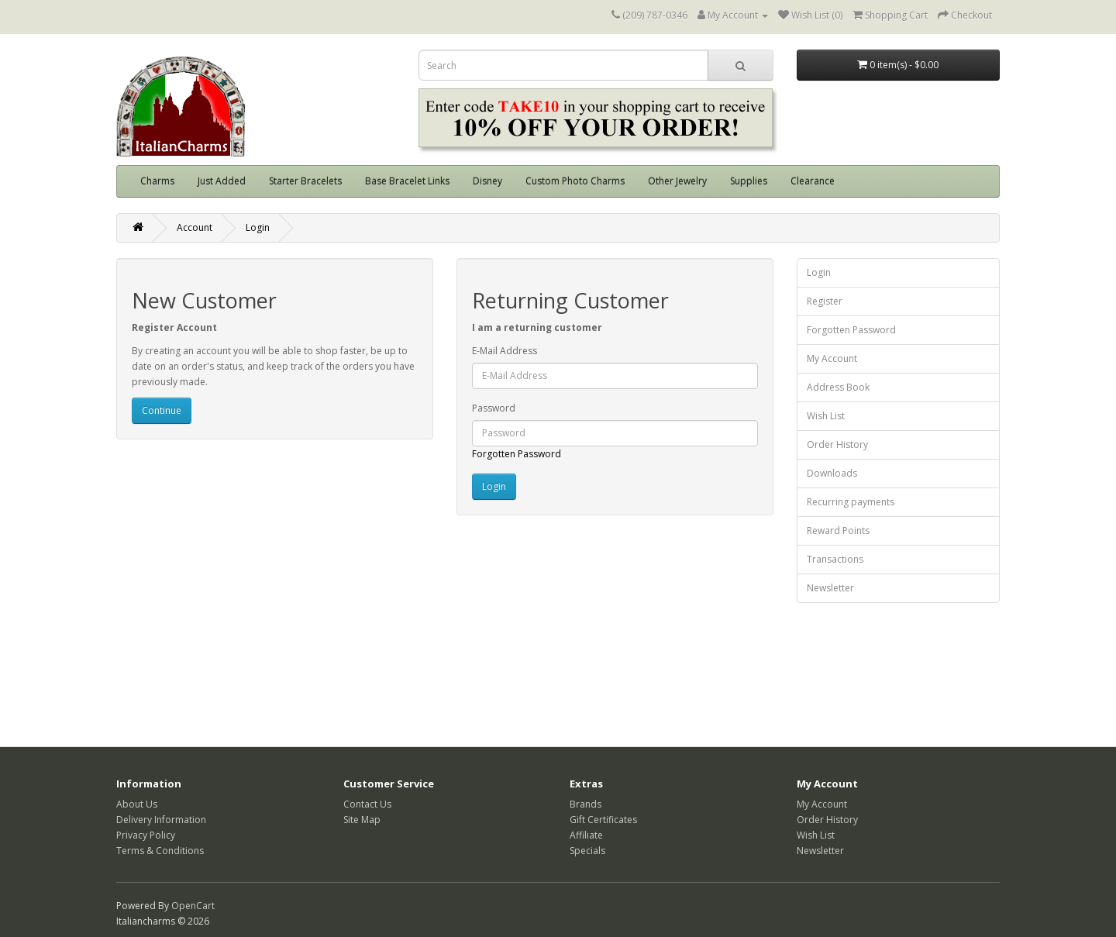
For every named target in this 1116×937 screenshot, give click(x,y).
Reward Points (838, 530)
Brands (585, 804)
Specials (587, 850)
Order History (837, 444)
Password (493, 408)
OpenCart (193, 905)
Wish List (826, 415)
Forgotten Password (516, 453)
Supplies (748, 181)
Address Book (838, 387)
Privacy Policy (145, 835)
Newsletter (830, 587)
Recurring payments (850, 501)
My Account (832, 358)
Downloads (832, 473)
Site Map (362, 819)
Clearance (812, 181)
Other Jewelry (677, 181)
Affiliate (586, 835)
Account (194, 227)
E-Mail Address (504, 350)
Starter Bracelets (305, 181)
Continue (161, 410)
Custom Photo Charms (575, 181)
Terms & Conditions (160, 850)
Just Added (222, 181)
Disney (487, 181)
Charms (157, 181)
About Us (136, 804)
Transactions (835, 559)
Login (258, 227)
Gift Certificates (603, 819)
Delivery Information (161, 819)
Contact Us (367, 804)
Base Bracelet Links (407, 181)
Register (824, 301)
